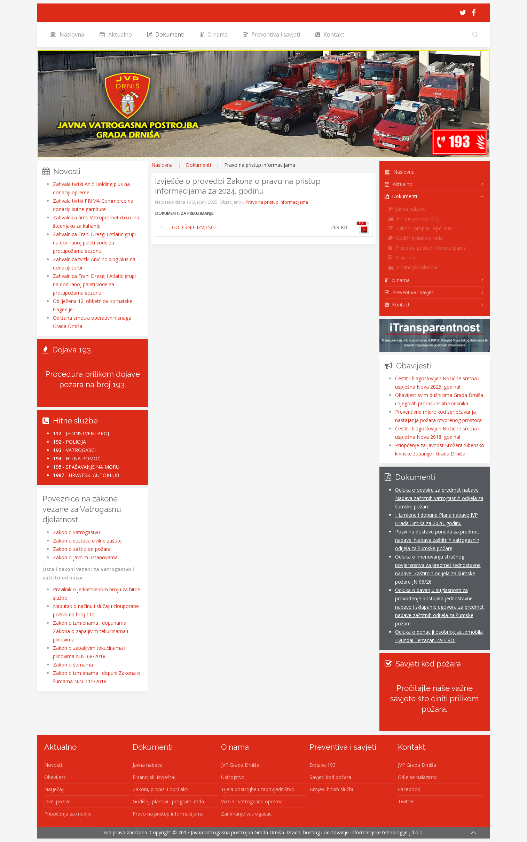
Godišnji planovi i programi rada (168, 801)
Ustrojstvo (233, 777)
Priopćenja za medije (68, 813)
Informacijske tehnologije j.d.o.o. (387, 832)
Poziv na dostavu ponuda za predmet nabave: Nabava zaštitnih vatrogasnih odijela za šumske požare (437, 540)
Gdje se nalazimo (417, 777)
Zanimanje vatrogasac (246, 813)
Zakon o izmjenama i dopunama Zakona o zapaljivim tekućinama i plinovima (90, 631)
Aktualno (116, 34)
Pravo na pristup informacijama (277, 202)
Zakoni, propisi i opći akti (420, 228)
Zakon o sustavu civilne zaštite (87, 540)
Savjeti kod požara (330, 777)
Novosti (53, 765)
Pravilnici (401, 257)
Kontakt (329, 34)
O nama (214, 34)
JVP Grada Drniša (240, 765)
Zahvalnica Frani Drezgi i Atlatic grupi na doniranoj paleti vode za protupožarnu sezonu (94, 242)
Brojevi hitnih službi (331, 789)
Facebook (409, 789)
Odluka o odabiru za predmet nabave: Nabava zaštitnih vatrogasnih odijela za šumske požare (439, 498)
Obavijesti (55, 777)
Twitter (406, 801)
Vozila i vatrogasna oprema (252, 801)
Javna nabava (407, 208)
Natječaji (54, 789)
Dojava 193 (322, 765)
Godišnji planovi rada (415, 238)
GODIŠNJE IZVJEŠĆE (194, 227)
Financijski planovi (412, 267)
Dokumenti (165, 34)
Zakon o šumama (73, 664)
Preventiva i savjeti (271, 34)
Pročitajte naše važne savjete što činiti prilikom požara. (434, 699)
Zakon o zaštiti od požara (82, 549)
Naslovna (67, 34)
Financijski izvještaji (414, 218)
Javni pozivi (56, 801)
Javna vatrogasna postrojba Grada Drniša (237, 832)
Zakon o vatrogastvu (76, 532)
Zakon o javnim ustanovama (85, 557)
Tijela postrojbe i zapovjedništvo (257, 789)
